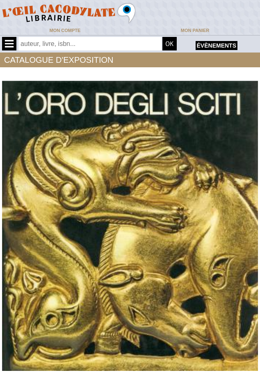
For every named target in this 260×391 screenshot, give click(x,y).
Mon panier (195, 30)
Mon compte (65, 30)
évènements (216, 45)
